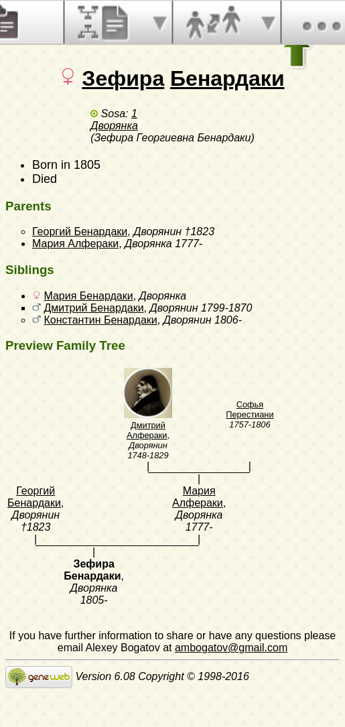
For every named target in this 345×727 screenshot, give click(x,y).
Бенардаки (227, 78)
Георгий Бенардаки (79, 231)
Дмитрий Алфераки (147, 430)
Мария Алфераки (75, 243)
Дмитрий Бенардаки (93, 308)
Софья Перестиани (249, 409)
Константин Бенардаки (100, 320)
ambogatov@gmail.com (231, 647)
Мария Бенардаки (88, 296)
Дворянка (114, 125)
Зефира (123, 78)
